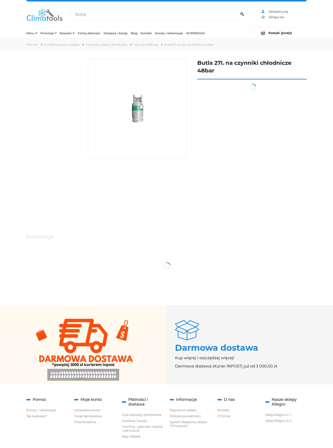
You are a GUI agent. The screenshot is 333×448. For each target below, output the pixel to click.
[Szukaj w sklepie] (154, 14)
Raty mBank (131, 436)
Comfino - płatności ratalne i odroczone (142, 428)
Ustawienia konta (87, 410)
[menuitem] (31, 33)
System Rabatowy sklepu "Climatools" (188, 424)
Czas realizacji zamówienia (141, 415)
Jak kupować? (36, 416)
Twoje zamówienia (88, 416)
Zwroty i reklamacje (41, 410)
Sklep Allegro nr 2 (278, 421)
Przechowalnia (85, 422)
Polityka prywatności (185, 416)
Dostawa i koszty (134, 421)
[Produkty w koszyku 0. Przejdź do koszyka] (280, 32)
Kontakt (223, 410)
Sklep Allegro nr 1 (278, 415)
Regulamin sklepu (183, 410)
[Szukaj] (242, 14)
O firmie (223, 416)
